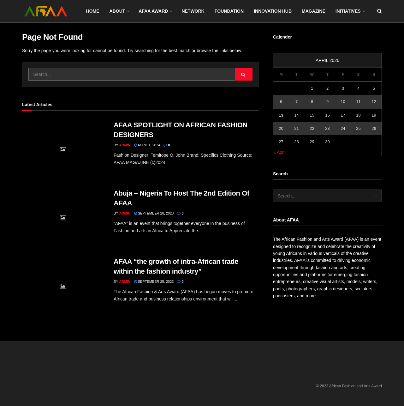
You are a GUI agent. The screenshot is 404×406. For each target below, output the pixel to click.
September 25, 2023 (154, 281)
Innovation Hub (273, 11)
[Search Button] (243, 74)
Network (192, 11)
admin (125, 145)
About (117, 11)
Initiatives (348, 11)
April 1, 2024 (147, 145)
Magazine (313, 11)
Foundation (229, 11)
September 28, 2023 (154, 213)
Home (92, 11)
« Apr (278, 152)
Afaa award (153, 11)
